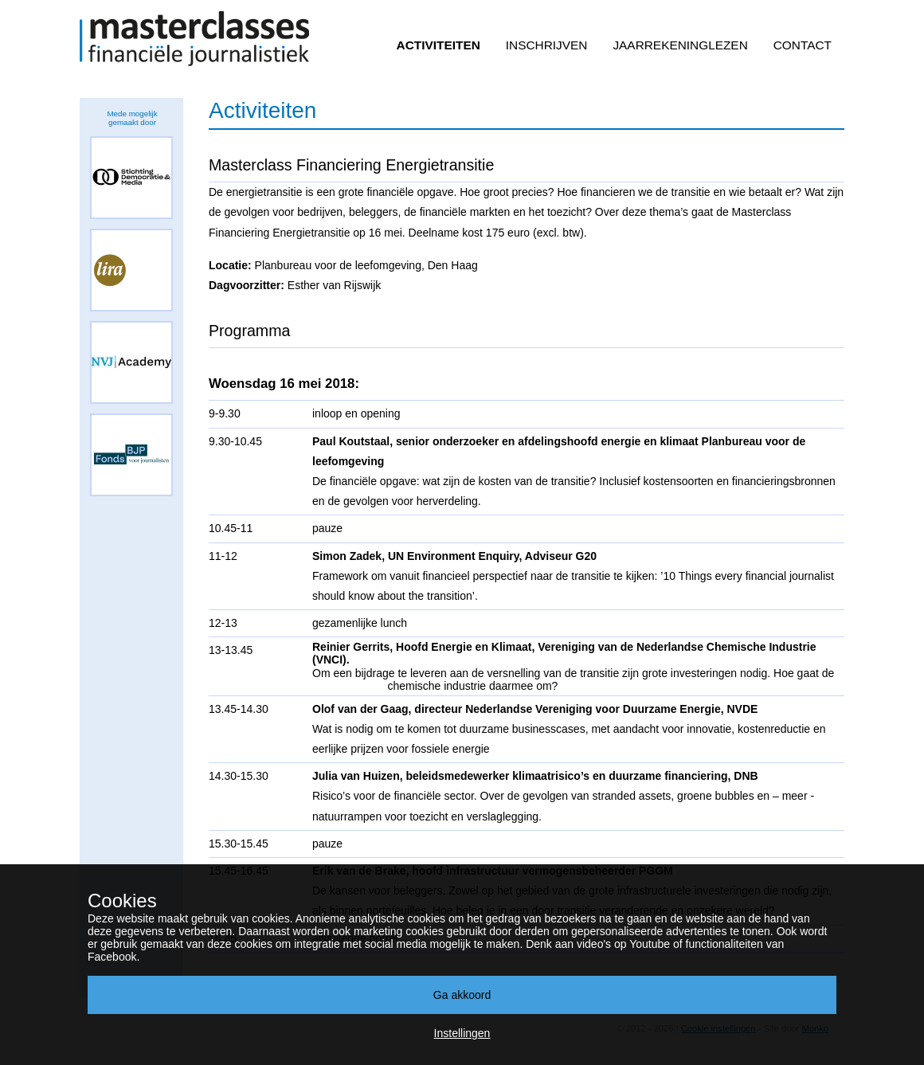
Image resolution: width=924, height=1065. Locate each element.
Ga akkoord (462, 995)
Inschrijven (547, 45)
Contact (802, 45)
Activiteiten (438, 45)
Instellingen (462, 1033)
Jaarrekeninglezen (680, 45)
